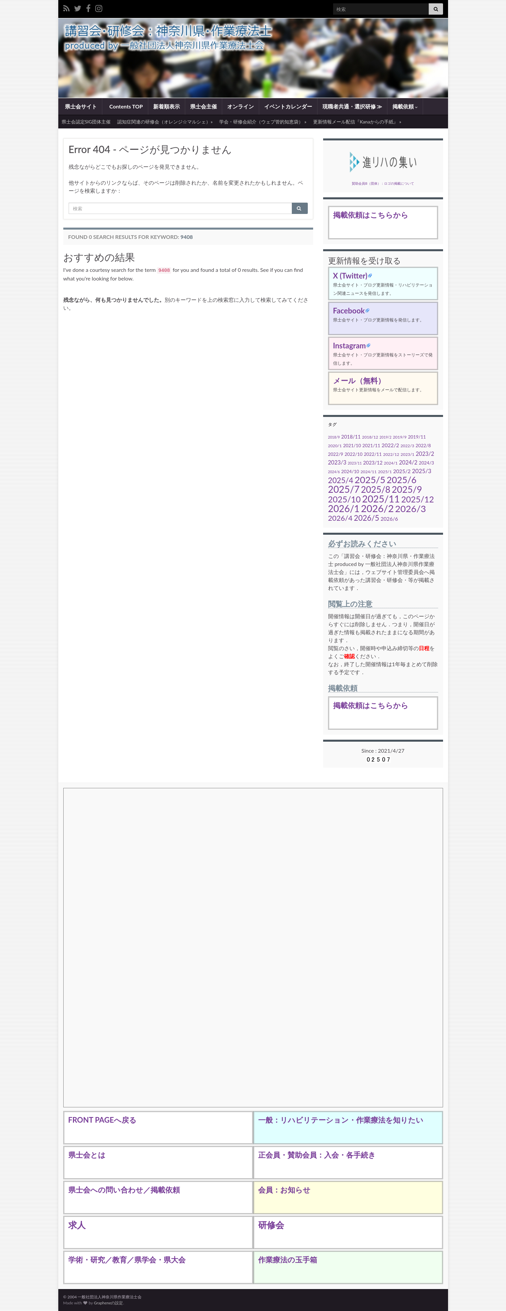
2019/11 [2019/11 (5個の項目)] (417, 437)
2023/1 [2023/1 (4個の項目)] (407, 454)
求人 (77, 1225)
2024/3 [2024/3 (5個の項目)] (426, 463)
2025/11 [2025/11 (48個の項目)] (381, 498)
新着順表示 (166, 106)
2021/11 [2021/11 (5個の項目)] (371, 445)
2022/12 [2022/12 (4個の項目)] (391, 454)
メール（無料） (359, 380)
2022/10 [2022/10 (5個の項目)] (353, 454)
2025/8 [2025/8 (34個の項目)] (375, 489)
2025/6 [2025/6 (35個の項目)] (401, 479)
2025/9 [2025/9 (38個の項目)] (407, 489)
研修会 (271, 1225)
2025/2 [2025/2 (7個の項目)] (401, 471)
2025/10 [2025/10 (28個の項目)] (344, 499)
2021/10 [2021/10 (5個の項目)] (352, 445)
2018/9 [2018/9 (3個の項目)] (334, 437)
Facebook (349, 310)
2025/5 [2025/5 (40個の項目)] (370, 479)
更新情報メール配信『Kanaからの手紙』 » (357, 121)
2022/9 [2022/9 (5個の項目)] (335, 454)
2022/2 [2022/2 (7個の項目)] (390, 445)
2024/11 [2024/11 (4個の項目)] (368, 471)
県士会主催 (203, 106)
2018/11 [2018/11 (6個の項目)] (350, 437)
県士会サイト (80, 106)
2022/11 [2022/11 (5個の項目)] (373, 454)
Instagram (349, 345)
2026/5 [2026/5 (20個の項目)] (366, 517)
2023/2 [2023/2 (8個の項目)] (425, 454)
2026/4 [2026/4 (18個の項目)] (340, 517)
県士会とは (87, 1154)
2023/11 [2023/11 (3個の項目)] (355, 463)
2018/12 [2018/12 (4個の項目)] (370, 437)
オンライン (240, 106)
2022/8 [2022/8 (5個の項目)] (423, 445)
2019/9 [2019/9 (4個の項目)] (399, 437)
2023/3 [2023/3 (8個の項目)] (337, 462)
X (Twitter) (350, 275)
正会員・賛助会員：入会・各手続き (317, 1154)
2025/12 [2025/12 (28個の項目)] (417, 499)
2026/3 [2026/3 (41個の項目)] (410, 508)
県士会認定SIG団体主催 (86, 121)
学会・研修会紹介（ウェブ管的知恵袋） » (262, 121)
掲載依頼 (405, 106)
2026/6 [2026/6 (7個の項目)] (389, 519)
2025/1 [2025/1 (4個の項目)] (385, 471)
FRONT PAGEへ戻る (102, 1119)
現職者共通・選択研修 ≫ (352, 106)
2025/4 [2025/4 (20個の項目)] (340, 480)
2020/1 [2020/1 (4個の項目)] (335, 445)
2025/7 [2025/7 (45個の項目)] (344, 489)
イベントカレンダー (288, 106)
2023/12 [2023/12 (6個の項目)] (372, 463)
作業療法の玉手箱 (287, 1259)
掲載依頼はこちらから (370, 214)
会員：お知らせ (284, 1189)
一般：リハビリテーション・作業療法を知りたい (340, 1119)
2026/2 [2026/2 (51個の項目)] (377, 508)
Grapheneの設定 (108, 1302)
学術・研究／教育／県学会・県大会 (127, 1259)
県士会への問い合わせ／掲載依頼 (124, 1189)
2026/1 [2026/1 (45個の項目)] (344, 508)
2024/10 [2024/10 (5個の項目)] (350, 471)
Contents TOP (125, 106)
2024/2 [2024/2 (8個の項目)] (408, 462)
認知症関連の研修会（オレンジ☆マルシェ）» (165, 121)
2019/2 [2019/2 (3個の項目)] (385, 437)
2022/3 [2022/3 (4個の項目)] (407, 445)
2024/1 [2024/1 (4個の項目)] (390, 463)
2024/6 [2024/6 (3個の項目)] (334, 471)
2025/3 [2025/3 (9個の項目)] (421, 471)
